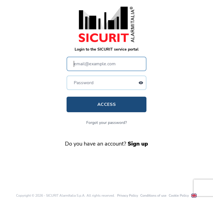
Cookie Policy (179, 195)
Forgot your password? (106, 122)
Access (106, 104)
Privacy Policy (127, 195)
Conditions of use (153, 195)
